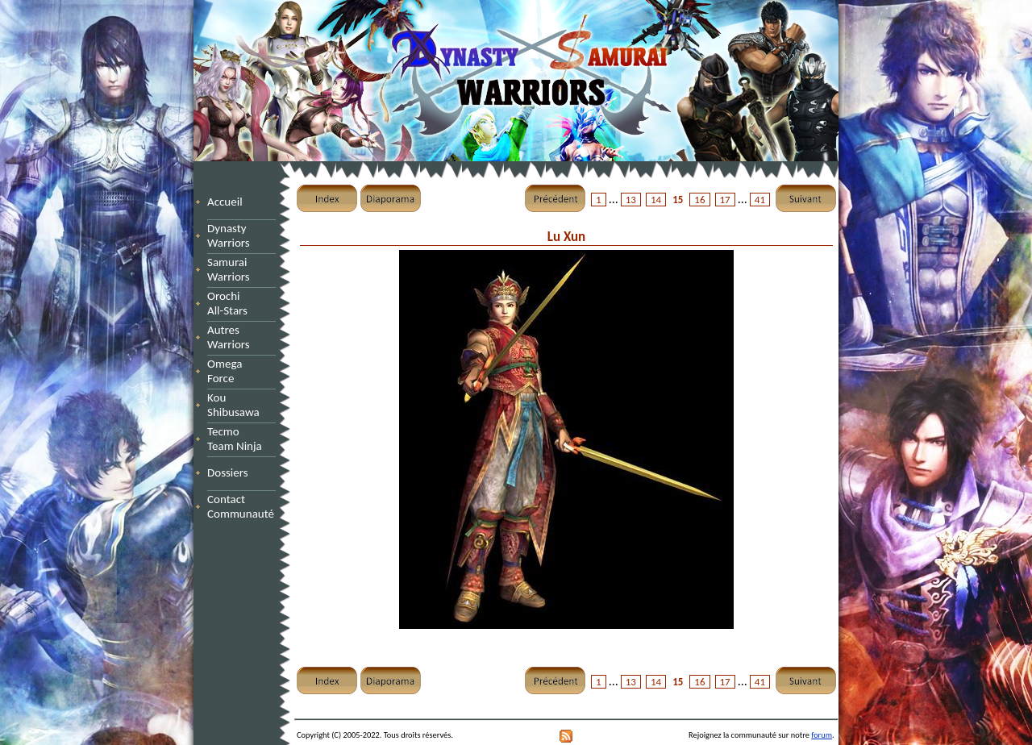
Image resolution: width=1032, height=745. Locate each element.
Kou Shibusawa (233, 404)
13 (631, 200)
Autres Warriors (233, 337)
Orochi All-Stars (233, 303)
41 (760, 200)
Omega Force (240, 370)
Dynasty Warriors (231, 235)
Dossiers (227, 472)
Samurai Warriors (231, 269)
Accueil (225, 201)
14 (656, 200)
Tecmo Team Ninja (234, 438)
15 (677, 200)
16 (699, 200)
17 (725, 200)
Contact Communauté (240, 506)
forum (821, 735)
